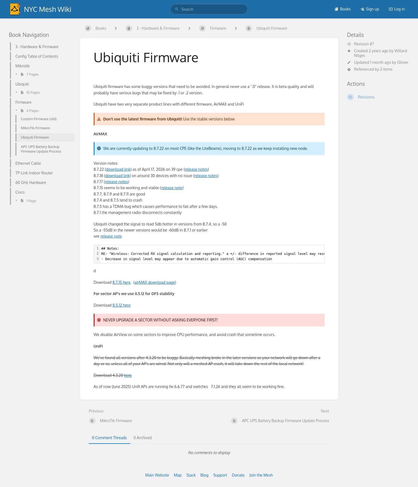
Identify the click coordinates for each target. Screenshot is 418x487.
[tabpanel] (209, 453)
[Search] (177, 9)
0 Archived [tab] (143, 437)
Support (220, 475)
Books (342, 9)
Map (178, 475)
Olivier (403, 62)
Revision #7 (360, 44)
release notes (196, 169)
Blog (204, 475)
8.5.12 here (121, 305)
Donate (238, 475)
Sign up (370, 9)
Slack (191, 475)
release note (171, 187)
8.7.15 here (121, 282)
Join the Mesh (261, 475)
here (128, 375)
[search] (209, 9)
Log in (397, 9)
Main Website (157, 475)
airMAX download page (154, 282)
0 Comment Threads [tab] (109, 437)
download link (118, 169)
